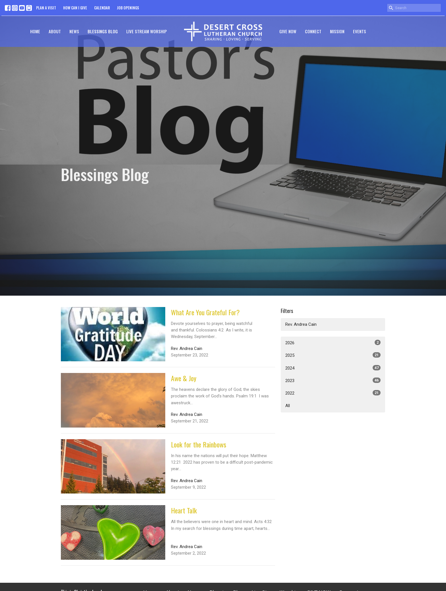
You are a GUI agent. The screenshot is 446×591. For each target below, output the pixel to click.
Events (359, 31)
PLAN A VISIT (46, 8)
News (74, 31)
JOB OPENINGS (128, 8)
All (287, 405)
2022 (333, 393)
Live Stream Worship (146, 31)
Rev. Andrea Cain (301, 324)
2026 (333, 342)
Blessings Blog (103, 31)
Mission (337, 31)
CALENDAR (102, 8)
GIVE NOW (287, 31)
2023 (333, 380)
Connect (313, 31)
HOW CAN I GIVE (75, 8)
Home (35, 31)
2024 (333, 368)
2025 (333, 355)
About (55, 31)
